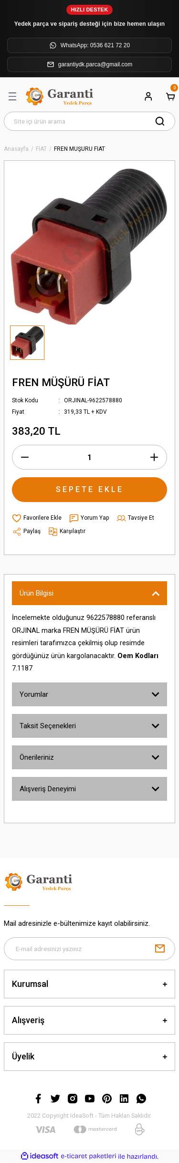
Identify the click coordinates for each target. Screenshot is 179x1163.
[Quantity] (89, 457)
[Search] (89, 121)
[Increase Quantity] (154, 457)
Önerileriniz (37, 757)
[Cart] (170, 96)
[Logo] (60, 96)
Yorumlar (34, 694)
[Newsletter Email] (89, 948)
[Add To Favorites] (37, 518)
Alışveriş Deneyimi (48, 789)
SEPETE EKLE (90, 489)
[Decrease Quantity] (24, 457)
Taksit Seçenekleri (48, 726)
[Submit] (160, 948)
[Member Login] (148, 96)
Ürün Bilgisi (36, 593)
